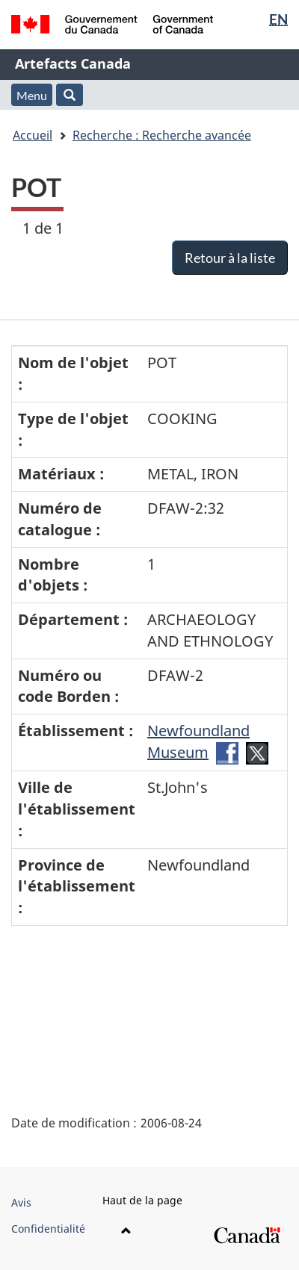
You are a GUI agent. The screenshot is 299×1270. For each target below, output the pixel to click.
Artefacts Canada (73, 63)
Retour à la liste (230, 257)
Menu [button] (31, 95)
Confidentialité (48, 1228)
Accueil (32, 135)
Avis (21, 1202)
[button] (69, 95)
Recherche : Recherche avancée (162, 135)
